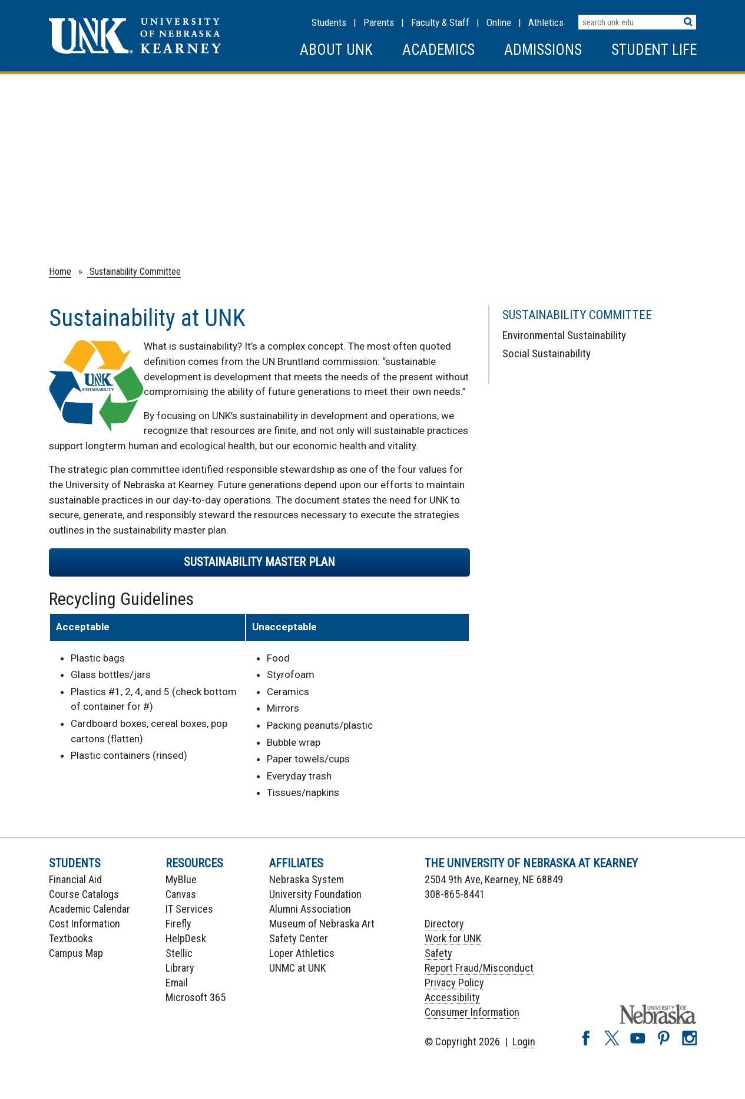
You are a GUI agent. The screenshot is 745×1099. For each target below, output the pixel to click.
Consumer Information (472, 1012)
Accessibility (452, 997)
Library (179, 968)
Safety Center (298, 938)
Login (523, 1041)
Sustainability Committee (134, 271)
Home (60, 271)
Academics (438, 49)
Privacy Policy (454, 982)
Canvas (180, 894)
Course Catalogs (84, 894)
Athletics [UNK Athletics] (546, 22)
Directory (444, 923)
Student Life (654, 49)
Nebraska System (306, 879)
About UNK (336, 49)
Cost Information (84, 923)
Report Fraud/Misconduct (479, 968)
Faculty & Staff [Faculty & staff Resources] (440, 22)
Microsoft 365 (195, 997)
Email (176, 982)
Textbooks (71, 938)
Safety (438, 953)
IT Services (189, 909)
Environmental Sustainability (564, 335)
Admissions (543, 49)
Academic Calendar (89, 909)
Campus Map (76, 953)
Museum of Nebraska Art (322, 923)
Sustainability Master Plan (259, 562)
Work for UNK (453, 938)
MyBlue (181, 879)
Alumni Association (310, 909)
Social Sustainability (546, 353)
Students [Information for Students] (329, 22)
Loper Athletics (302, 953)
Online (498, 22)
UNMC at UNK (297, 968)
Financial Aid (75, 879)
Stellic (179, 953)
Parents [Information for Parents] (378, 22)
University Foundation (315, 894)
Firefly (178, 923)
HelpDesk (185, 938)
